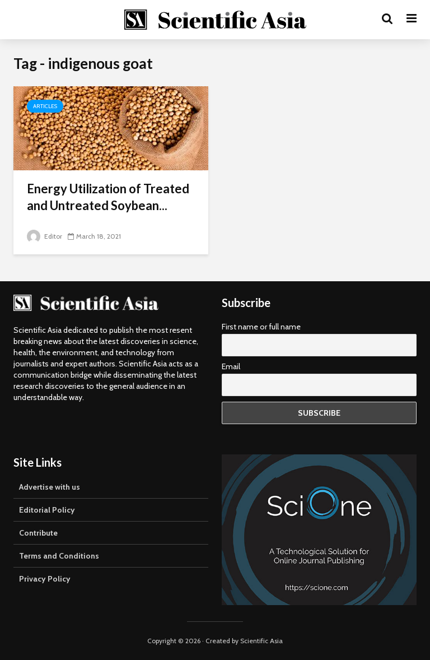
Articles (45, 106)
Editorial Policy (47, 510)
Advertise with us (49, 487)
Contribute (38, 533)
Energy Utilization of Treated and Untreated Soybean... (108, 197)
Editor (44, 236)
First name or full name (261, 327)
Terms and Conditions (59, 556)
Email (231, 366)
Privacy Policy (45, 579)
